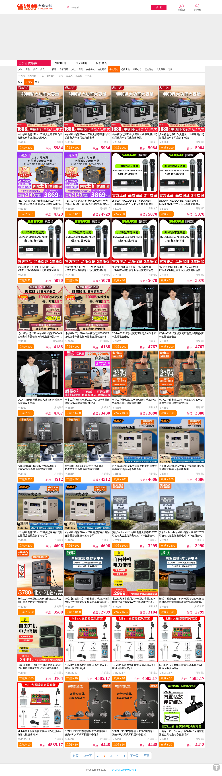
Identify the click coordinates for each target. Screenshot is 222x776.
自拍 (61, 75)
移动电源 (32, 75)
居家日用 (64, 69)
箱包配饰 (102, 69)
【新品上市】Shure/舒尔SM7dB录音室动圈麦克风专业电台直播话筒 (181, 733)
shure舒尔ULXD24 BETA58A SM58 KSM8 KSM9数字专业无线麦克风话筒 (132, 202)
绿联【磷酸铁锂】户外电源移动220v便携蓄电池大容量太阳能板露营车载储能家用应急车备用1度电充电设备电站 (87, 600)
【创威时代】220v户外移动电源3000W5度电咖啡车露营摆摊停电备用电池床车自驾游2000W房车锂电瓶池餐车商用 (40, 335)
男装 (28, 69)
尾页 (146, 755)
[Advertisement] (111, 36)
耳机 (41, 75)
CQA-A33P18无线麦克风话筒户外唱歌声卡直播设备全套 (134, 335)
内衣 (42, 69)
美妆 (35, 69)
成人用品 (160, 69)
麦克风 (69, 75)
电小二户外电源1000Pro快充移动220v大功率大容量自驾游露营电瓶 (134, 401)
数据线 (79, 75)
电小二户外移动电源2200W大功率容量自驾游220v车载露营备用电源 (87, 401)
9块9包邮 (60, 63)
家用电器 (137, 69)
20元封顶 (81, 63)
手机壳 (21, 75)
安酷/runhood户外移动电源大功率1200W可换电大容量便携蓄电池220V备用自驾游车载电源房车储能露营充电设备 (134, 534)
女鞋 (73, 69)
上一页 (88, 755)
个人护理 (52, 69)
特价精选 (101, 63)
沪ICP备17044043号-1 (123, 769)
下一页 (134, 755)
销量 (37, 82)
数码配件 (51, 75)
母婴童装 (125, 69)
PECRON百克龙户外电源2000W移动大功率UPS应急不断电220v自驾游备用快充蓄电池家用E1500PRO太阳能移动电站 (40, 202)
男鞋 (81, 69)
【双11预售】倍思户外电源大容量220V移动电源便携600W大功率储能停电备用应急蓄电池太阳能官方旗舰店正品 (133, 600)
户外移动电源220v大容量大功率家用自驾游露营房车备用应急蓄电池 (40, 136)
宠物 (170, 69)
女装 (20, 69)
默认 (20, 82)
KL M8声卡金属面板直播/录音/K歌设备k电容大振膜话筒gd (86, 667)
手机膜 (88, 75)
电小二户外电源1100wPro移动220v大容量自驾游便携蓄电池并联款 (39, 600)
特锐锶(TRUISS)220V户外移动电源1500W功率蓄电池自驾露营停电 (37, 468)
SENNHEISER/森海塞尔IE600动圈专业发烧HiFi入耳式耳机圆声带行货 (86, 733)
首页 (75, 755)
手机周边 (113, 69)
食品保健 (90, 69)
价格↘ (29, 82)
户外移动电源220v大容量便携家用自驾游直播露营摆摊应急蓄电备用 (134, 468)
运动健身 (149, 69)
